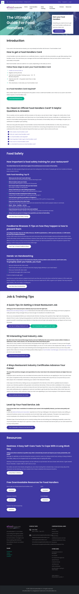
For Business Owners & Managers (57, 552)
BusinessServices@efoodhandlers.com (42, 544)
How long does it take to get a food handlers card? (23, 139)
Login (70, 2)
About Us (54, 529)
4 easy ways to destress (15, 472)
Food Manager (54, 350)
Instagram (9, 554)
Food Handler (46, 350)
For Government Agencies (58, 557)
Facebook (9, 551)
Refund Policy (55, 535)
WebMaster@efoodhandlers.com (40, 537)
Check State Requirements (15, 98)
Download (11, 490)
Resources (68, 7)
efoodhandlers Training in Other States (58, 569)
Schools (62, 7)
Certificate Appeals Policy (58, 544)
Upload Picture (55, 560)
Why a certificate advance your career (18, 395)
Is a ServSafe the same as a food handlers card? (23, 144)
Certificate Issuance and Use (58, 538)
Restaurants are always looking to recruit (17, 310)
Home (26, 7)
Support (64, 2)
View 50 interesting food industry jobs (18, 355)
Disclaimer (54, 542)
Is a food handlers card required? (19, 136)
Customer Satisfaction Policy (58, 540)
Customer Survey (56, 562)
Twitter (8, 553)
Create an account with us (16, 70)
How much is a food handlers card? (19, 141)
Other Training (43, 7)
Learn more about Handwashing (17, 286)
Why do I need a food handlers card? (20, 134)
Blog (59, 2)
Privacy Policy (55, 531)
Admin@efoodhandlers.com (39, 539)
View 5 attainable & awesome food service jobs (21, 427)
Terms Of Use (55, 533)
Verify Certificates (56, 566)
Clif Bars (68, 345)
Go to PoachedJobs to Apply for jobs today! (44, 326)
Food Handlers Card (33, 7)
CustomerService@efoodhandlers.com (42, 535)
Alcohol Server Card (65, 350)
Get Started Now (59, 31)
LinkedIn (9, 556)
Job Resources (55, 564)
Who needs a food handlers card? (19, 132)
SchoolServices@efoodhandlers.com (41, 542)
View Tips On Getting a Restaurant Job (18, 326)
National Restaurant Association (21, 412)
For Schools (54, 555)
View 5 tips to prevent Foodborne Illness (19, 246)
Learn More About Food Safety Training (18, 216)
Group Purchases (52, 7)
